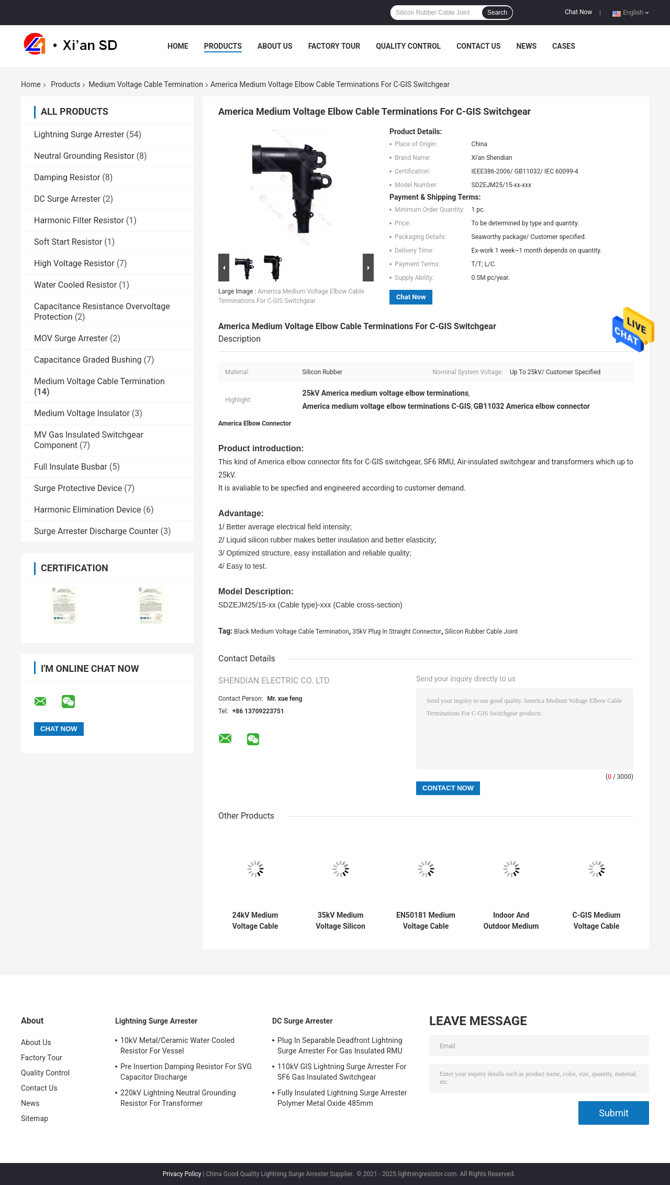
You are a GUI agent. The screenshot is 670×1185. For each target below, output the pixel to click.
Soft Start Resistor (68, 242)
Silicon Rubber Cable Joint (481, 631)
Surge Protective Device (78, 488)
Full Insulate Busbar (70, 467)
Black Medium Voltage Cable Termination (291, 631)
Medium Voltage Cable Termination (145, 84)
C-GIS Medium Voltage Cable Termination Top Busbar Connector (596, 921)
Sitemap (34, 1118)
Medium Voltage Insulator (82, 413)
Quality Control (408, 46)
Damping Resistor (67, 177)
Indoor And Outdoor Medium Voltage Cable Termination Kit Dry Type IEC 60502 (511, 921)
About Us (275, 46)
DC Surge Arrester (67, 199)
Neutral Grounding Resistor (84, 156)
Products (223, 46)
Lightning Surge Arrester (79, 134)
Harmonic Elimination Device (87, 510)
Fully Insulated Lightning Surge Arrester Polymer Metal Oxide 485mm (342, 1098)
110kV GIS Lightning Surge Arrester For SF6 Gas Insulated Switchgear (341, 1071)
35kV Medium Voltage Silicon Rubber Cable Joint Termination (340, 921)
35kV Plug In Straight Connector (396, 631)
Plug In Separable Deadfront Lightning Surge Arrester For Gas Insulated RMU (340, 1045)
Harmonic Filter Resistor (79, 220)
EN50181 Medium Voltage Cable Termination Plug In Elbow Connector (425, 921)
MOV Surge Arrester (71, 338)
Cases (563, 46)
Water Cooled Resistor (75, 285)
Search (497, 12)
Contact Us (478, 46)
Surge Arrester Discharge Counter (96, 531)
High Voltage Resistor (74, 263)
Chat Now (578, 12)
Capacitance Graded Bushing (87, 360)
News (526, 46)
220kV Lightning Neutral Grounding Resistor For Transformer (178, 1098)
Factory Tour (334, 46)
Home (178, 46)
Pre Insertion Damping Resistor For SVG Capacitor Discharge (186, 1071)
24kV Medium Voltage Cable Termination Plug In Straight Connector (255, 921)
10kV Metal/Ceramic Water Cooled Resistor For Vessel (177, 1045)
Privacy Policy (182, 1174)
